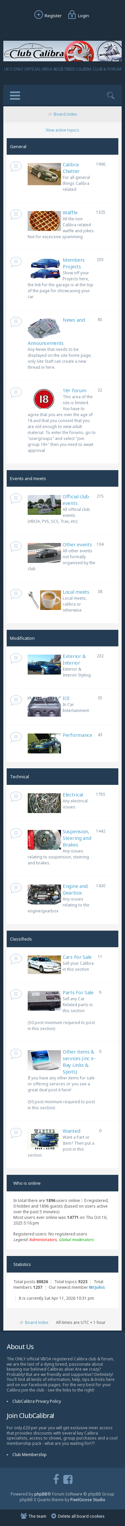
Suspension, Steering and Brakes (77, 838)
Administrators (43, 1239)
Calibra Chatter (71, 167)
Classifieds (21, 939)
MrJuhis (97, 1287)
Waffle (70, 212)
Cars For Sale (77, 957)
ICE (66, 698)
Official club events (76, 499)
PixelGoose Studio (87, 1499)
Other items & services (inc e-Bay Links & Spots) (79, 1061)
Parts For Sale (78, 992)
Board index (65, 114)
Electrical (73, 794)
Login (77, 16)
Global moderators (76, 1239)
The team (37, 1516)
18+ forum (74, 390)
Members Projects (74, 263)
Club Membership (29, 1454)
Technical (19, 777)
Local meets (76, 591)
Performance (77, 735)
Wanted (71, 1130)
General (18, 146)
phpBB (40, 1494)
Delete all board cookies (81, 1516)
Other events (77, 544)
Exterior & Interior (74, 659)
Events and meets (28, 478)
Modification (22, 638)
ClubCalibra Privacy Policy (36, 1401)
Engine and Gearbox (75, 889)
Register (47, 16)
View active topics (62, 130)
